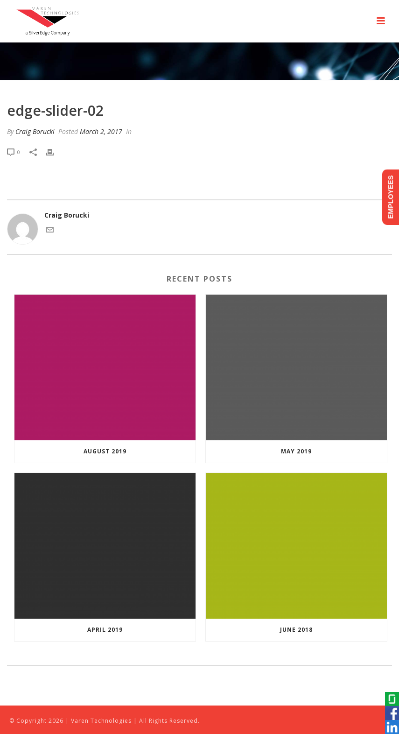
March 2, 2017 (101, 131)
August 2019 (105, 451)
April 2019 (105, 630)
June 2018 (296, 630)
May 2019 (296, 451)
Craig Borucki (35, 131)
